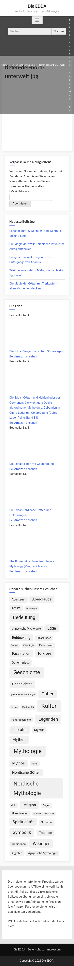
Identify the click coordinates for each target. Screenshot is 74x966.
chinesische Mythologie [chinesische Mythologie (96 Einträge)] (26, 628)
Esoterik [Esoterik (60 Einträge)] (15, 645)
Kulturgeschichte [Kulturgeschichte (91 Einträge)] (21, 719)
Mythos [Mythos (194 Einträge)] (18, 763)
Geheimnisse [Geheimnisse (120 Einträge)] (21, 662)
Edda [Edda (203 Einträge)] (51, 628)
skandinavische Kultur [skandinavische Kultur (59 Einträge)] (44, 813)
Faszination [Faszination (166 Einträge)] (21, 653)
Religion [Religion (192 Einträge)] (29, 805)
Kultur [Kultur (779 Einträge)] (49, 706)
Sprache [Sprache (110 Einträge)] (46, 822)
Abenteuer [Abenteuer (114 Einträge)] (18, 599)
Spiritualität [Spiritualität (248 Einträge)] (23, 821)
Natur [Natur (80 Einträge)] (34, 763)
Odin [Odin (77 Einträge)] (13, 805)
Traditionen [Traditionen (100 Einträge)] (18, 844)
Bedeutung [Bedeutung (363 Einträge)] (24, 617)
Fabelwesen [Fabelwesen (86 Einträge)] (46, 645)
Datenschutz (36, 949)
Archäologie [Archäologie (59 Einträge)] (31, 608)
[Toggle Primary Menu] (37, 20)
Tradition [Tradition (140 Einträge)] (45, 833)
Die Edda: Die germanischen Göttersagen (36, 351)
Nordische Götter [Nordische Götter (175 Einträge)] (26, 772)
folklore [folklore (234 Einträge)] (45, 653)
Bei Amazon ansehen (23, 356)
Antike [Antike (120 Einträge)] (16, 608)
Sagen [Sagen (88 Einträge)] (46, 805)
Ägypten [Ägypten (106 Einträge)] (17, 853)
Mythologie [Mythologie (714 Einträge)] (28, 751)
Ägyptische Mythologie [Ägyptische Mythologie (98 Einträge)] (42, 853)
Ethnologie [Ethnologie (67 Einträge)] (28, 645)
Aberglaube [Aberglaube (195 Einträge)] (42, 599)
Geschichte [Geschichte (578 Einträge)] (26, 672)
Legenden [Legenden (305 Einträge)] (48, 719)
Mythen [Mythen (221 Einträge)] (19, 739)
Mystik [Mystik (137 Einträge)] (39, 730)
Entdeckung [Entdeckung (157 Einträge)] (21, 638)
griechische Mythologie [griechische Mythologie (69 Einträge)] (23, 694)
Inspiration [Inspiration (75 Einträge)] (28, 707)
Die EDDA (37, 6)
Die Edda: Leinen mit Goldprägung (31, 464)
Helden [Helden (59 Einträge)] (14, 707)
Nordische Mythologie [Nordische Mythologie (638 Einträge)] (27, 788)
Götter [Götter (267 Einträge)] (47, 693)
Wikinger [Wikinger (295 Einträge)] (41, 843)
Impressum (54, 949)
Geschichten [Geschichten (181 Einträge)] (22, 684)
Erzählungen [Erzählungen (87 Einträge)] (44, 637)
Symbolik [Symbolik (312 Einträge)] (22, 832)
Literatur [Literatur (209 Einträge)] (19, 729)
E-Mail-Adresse (19, 191)
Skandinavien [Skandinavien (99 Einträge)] (19, 813)
